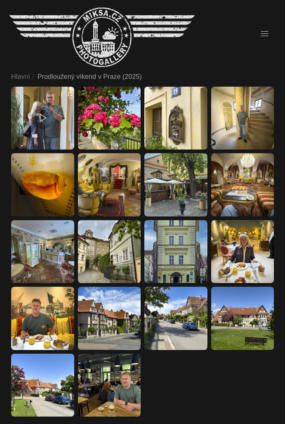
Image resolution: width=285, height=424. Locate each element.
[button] (264, 34)
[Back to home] (102, 37)
